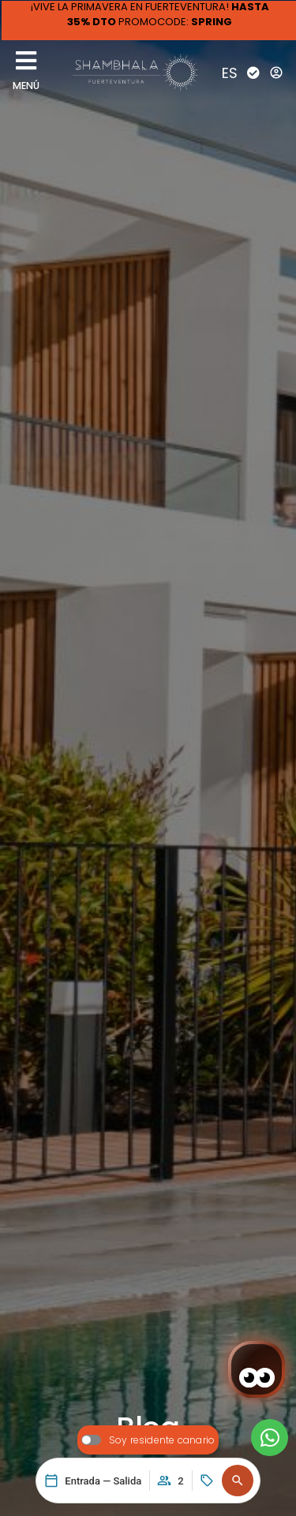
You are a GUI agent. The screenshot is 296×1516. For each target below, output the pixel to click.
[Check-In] (253, 72)
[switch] (148, 1440)
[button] (237, 1480)
